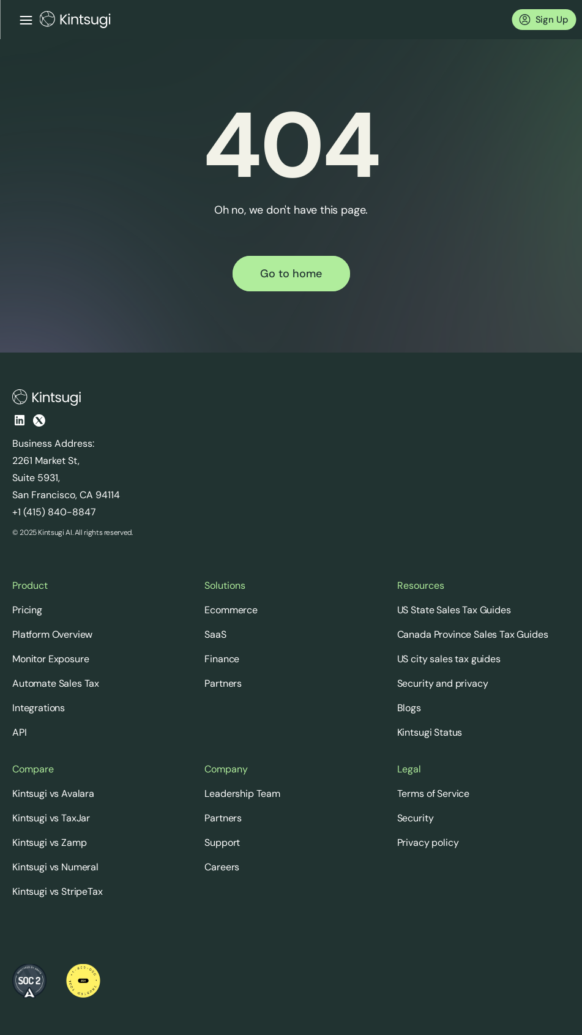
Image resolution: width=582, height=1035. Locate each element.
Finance (221, 658)
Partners (223, 683)
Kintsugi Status (430, 732)
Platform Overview (52, 634)
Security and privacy (442, 683)
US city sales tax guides (449, 658)
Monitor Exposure (50, 658)
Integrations (38, 707)
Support (222, 842)
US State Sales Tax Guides (454, 609)
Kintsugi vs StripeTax (57, 891)
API (19, 732)
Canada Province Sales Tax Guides (472, 634)
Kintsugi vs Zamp (49, 842)
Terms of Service (433, 793)
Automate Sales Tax (55, 683)
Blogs (409, 707)
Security (415, 818)
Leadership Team (242, 793)
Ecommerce (231, 609)
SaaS (215, 634)
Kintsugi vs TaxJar (51, 818)
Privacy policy (428, 842)
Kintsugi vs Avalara (53, 793)
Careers (221, 867)
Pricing (27, 609)
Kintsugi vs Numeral (55, 867)
